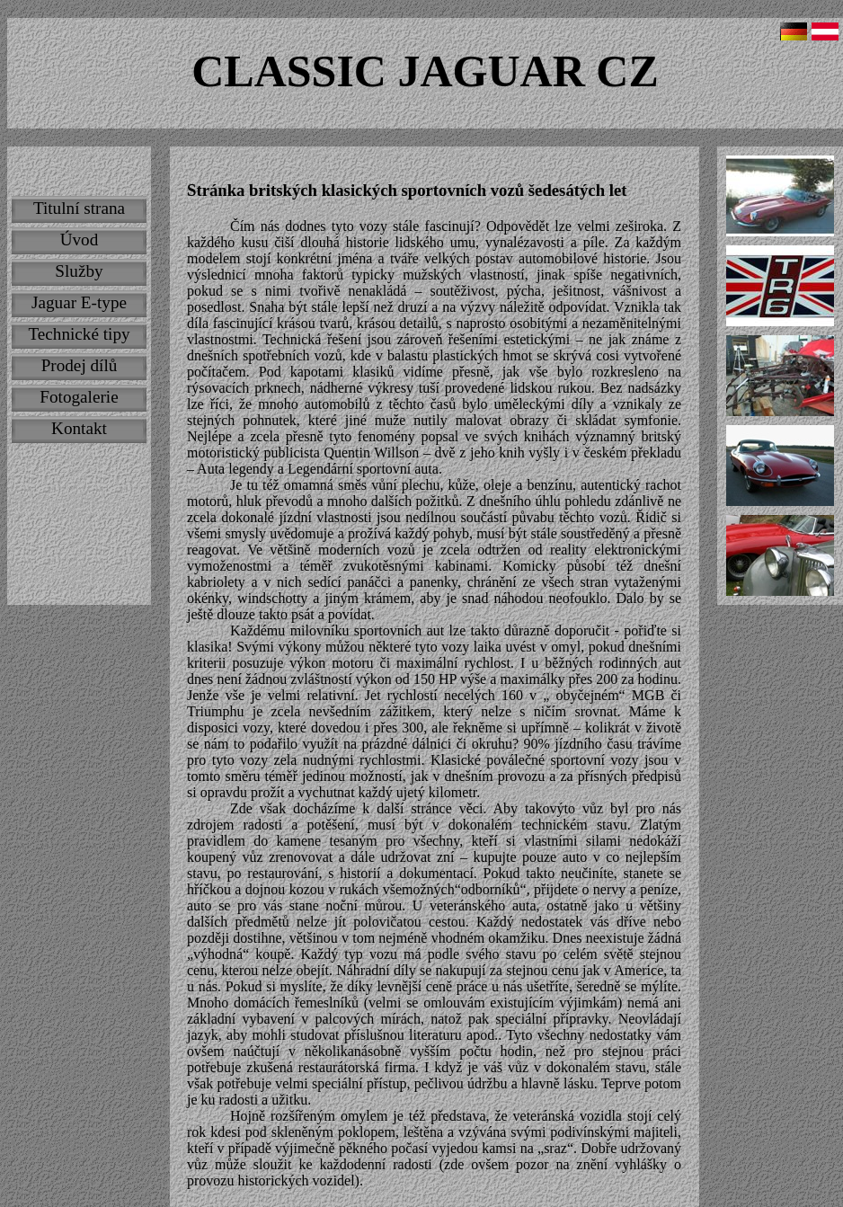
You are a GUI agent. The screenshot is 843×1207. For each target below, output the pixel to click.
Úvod (79, 239)
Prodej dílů (79, 365)
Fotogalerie (79, 396)
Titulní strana (79, 208)
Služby (78, 271)
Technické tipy (78, 333)
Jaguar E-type (79, 302)
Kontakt (79, 428)
